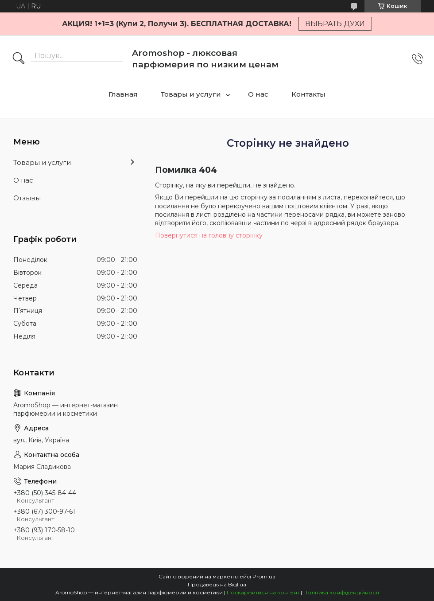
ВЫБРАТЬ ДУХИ (335, 24)
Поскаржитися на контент (263, 592)
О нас (258, 94)
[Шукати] (18, 59)
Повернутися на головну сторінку (209, 235)
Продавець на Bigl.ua (217, 584)
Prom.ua (263, 576)
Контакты (308, 94)
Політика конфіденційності (341, 592)
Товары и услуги (191, 94)
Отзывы (27, 198)
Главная (123, 94)
